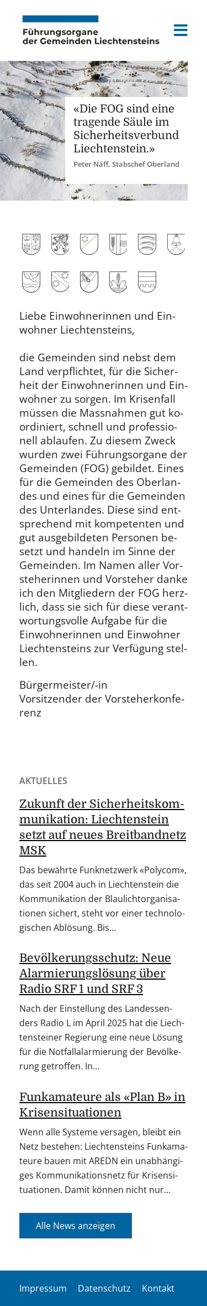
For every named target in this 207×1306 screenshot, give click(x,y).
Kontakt (158, 1288)
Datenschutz (104, 1288)
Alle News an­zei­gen (75, 1226)
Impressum (43, 1288)
